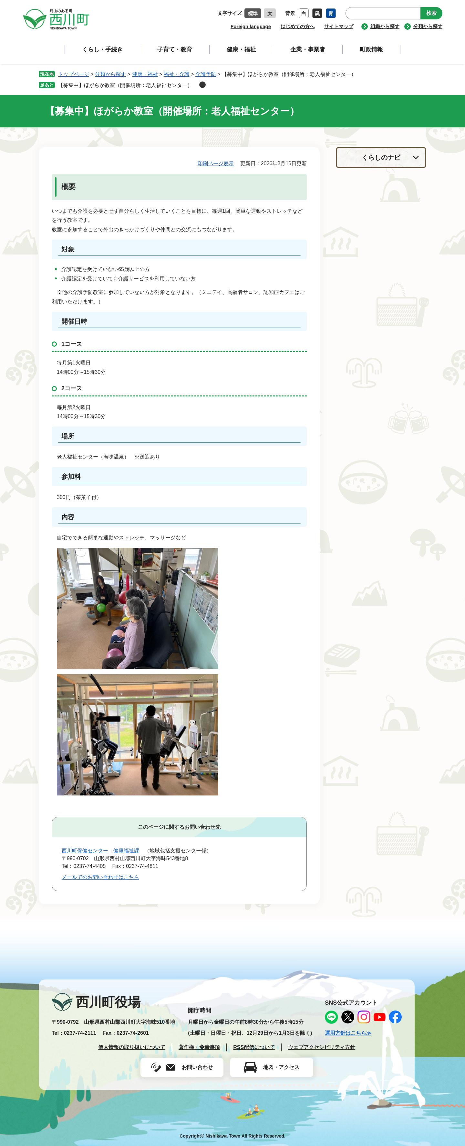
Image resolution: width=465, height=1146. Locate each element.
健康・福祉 (241, 49)
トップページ (73, 74)
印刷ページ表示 (216, 163)
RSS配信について (254, 1047)
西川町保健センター (85, 850)
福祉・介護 (177, 74)
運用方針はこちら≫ (348, 1033)
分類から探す (427, 26)
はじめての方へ (298, 26)
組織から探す (384, 26)
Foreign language (251, 26)
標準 (253, 13)
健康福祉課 (126, 850)
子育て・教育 (174, 49)
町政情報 (371, 49)
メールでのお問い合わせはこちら (100, 877)
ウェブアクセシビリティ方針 (321, 1047)
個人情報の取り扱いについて (131, 1047)
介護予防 (205, 74)
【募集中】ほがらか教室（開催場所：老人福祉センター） (128, 85)
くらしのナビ (381, 157)
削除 (202, 84)
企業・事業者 (307, 49)
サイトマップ (338, 26)
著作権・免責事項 (199, 1047)
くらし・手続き (102, 49)
